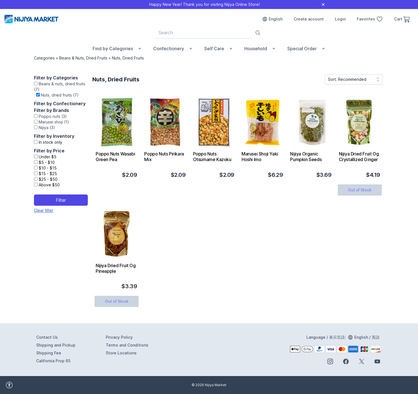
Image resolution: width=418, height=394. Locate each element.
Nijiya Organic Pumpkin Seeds (305, 156)
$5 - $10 (47, 162)
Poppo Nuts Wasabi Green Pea (115, 156)
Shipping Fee (48, 353)
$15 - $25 (48, 173)
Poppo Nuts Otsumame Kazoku (212, 156)
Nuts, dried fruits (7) (60, 95)
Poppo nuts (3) (53, 116)
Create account (309, 19)
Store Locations (121, 353)
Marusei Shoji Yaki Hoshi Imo (260, 156)
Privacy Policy (119, 337)
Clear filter (43, 210)
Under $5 (47, 156)
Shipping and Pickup (55, 345)
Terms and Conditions (127, 345)
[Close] (323, 4)
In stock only (50, 142)
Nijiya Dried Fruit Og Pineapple (116, 268)
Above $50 (49, 184)
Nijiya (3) (47, 127)
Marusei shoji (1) (54, 122)
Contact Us (47, 337)
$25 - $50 (48, 179)
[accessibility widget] (24, 385)
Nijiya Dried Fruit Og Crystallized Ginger (359, 156)
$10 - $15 (48, 168)
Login (340, 19)
